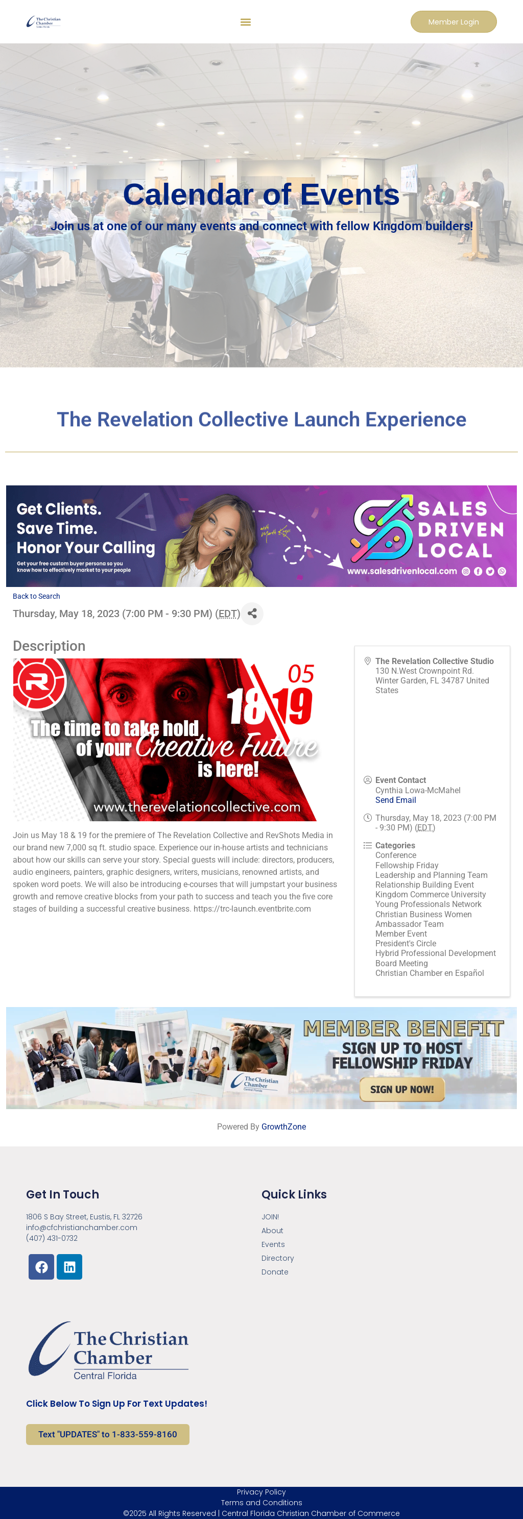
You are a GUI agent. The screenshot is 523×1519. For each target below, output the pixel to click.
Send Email (395, 800)
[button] (244, 21)
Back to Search (36, 596)
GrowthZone (284, 1127)
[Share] (252, 613)
